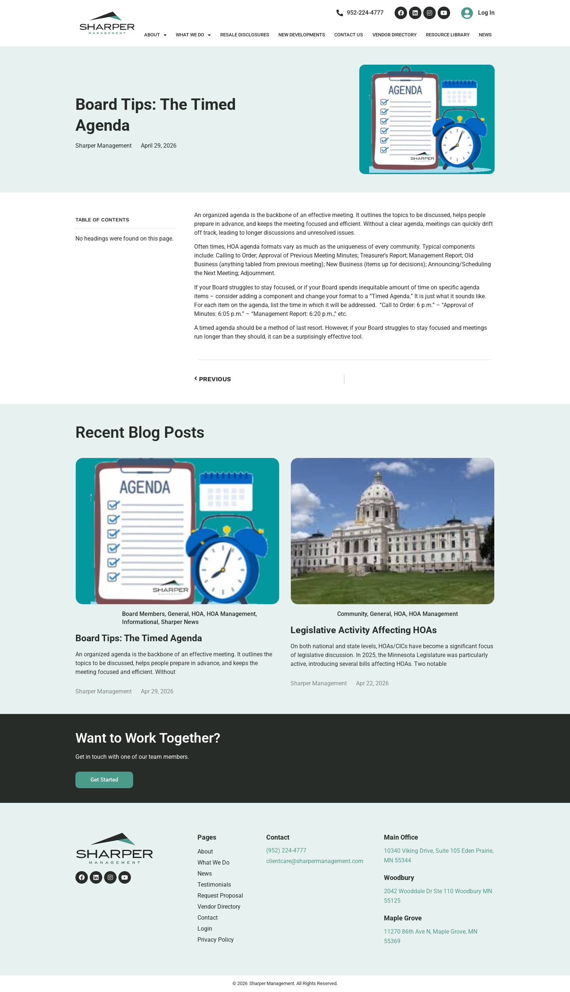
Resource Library (448, 34)
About (155, 35)
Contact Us (348, 34)
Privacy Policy (215, 939)
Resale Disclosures (244, 34)
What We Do (193, 35)
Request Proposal (220, 895)
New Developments (301, 34)
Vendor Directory (395, 34)
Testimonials (214, 884)
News (485, 34)
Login (204, 928)
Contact (207, 917)
